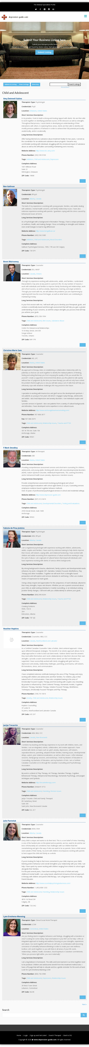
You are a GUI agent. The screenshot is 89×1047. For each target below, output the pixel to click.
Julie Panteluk (9, 821)
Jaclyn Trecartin (10, 725)
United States (42, 111)
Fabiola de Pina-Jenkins (13, 528)
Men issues (47, 321)
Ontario (39, 274)
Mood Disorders (56, 239)
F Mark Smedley (10, 447)
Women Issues (55, 791)
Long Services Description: (32, 135)
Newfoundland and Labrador (46, 641)
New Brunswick (41, 737)
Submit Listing (44, 52)
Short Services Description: (32, 115)
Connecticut (34, 929)
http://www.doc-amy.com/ (45, 151)
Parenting (46, 791)
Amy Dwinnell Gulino (12, 98)
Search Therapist (55, 1035)
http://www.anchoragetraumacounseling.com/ (52, 410)
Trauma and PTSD (64, 423)
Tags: (24, 159)
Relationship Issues (50, 423)
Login (26, 1035)
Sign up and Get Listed (38, 1035)
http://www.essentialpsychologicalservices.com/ (53, 883)
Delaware (33, 111)
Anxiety (29, 698)
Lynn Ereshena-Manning (14, 916)
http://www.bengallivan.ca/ (45, 231)
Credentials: (26, 106)
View (82, 181)
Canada (38, 199)
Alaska (32, 363)
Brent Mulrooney (11, 261)
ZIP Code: (25, 175)
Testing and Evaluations (71, 503)
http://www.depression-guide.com (48, 495)
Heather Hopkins (11, 628)
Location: (25, 111)
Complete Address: (29, 163)
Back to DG (68, 1035)
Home (19, 1035)
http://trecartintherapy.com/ (46, 782)
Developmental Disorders (52, 503)
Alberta (32, 199)
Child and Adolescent (41, 159)
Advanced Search (65, 87)
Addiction (30, 159)
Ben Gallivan (9, 186)
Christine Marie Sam (12, 350)
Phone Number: (28, 155)
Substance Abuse (58, 321)
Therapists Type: (28, 102)
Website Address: (29, 151)
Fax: (23, 419)
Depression (54, 159)
